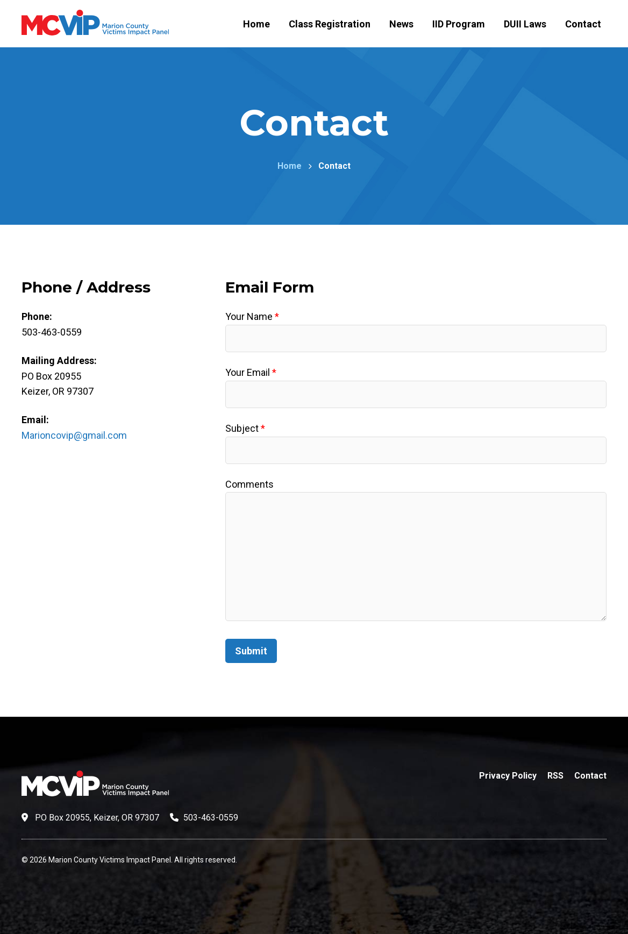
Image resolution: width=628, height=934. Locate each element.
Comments (249, 484)
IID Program (458, 24)
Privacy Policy (508, 776)
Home (256, 24)
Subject (245, 428)
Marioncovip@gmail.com (74, 435)
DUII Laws (525, 24)
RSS (555, 776)
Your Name (252, 316)
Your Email (250, 372)
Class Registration (329, 24)
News (401, 24)
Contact (583, 24)
